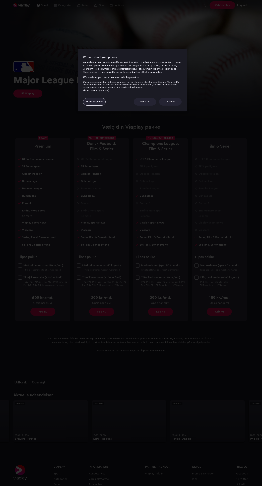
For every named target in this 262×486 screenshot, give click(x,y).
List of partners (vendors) (96, 90)
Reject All (145, 101)
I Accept (170, 101)
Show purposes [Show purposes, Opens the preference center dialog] (94, 101)
